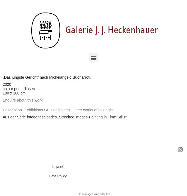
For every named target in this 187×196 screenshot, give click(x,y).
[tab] (12, 110)
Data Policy (58, 176)
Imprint (57, 166)
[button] (93, 57)
